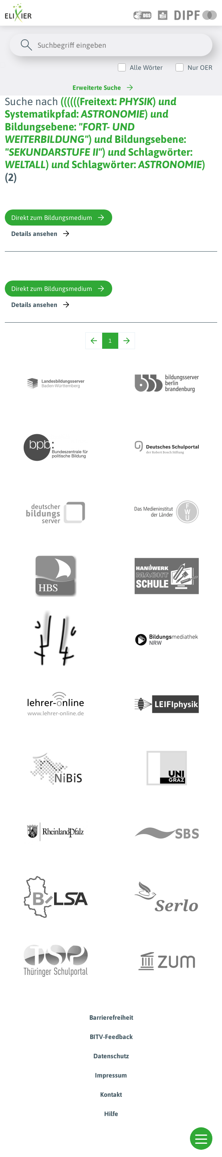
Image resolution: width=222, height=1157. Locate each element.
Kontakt (111, 1094)
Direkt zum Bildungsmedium (58, 217)
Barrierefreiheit (111, 1017)
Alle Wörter (146, 67)
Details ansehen (41, 233)
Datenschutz (111, 1055)
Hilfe (111, 1113)
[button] (201, 1138)
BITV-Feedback (111, 1036)
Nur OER (200, 67)
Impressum (111, 1075)
